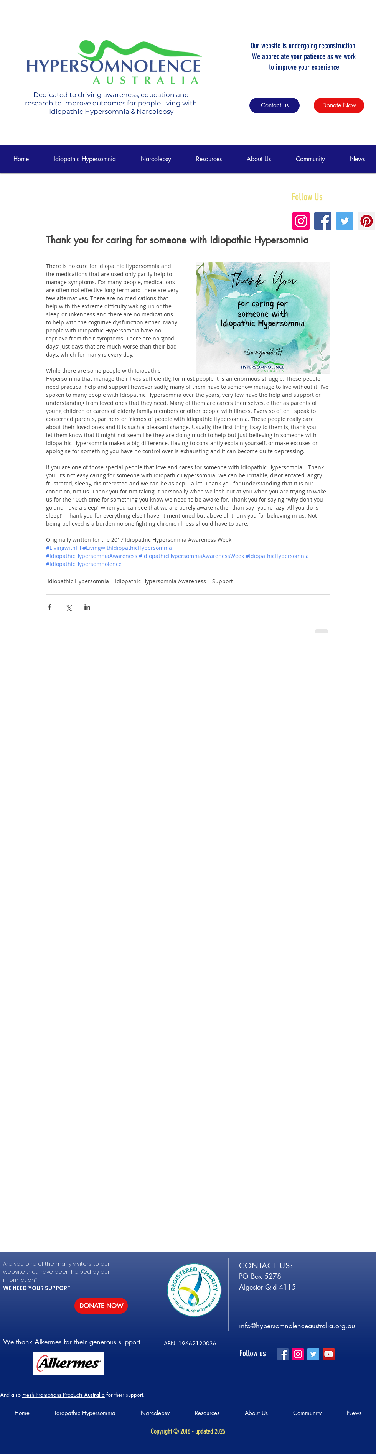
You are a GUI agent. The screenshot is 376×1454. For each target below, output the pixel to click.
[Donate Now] (339, 105)
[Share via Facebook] (49, 607)
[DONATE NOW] (101, 1306)
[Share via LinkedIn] (87, 607)
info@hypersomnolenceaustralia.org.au (297, 1325)
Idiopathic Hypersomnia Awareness (160, 581)
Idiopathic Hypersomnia (78, 581)
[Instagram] (298, 1354)
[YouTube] (329, 1354)
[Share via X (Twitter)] (68, 607)
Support (222, 581)
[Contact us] (274, 105)
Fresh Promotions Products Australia (63, 1394)
